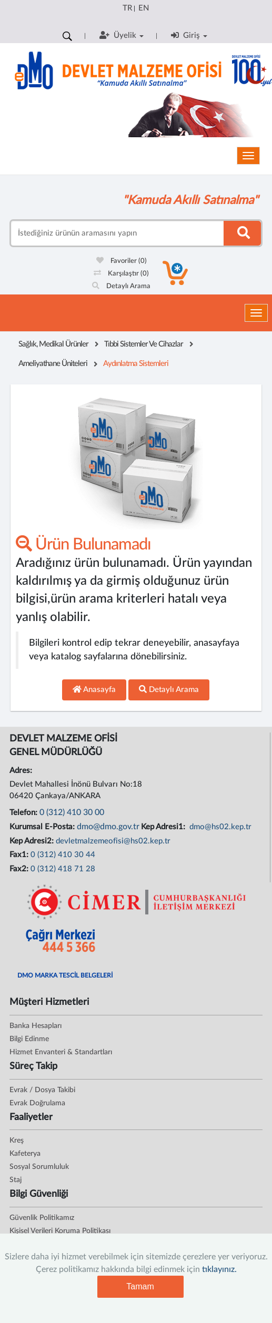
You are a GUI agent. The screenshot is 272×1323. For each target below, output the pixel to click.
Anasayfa (94, 689)
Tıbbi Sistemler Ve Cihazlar (143, 344)
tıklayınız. (219, 1269)
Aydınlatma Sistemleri (135, 364)
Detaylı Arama (121, 286)
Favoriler (121, 261)
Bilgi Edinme (29, 1039)
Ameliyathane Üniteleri (52, 364)
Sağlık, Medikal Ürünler (53, 344)
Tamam (140, 1286)
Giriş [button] (189, 35)
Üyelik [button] (121, 35)
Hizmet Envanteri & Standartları (60, 1052)
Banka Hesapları (35, 1026)
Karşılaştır (121, 273)
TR (127, 8)
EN (143, 8)
